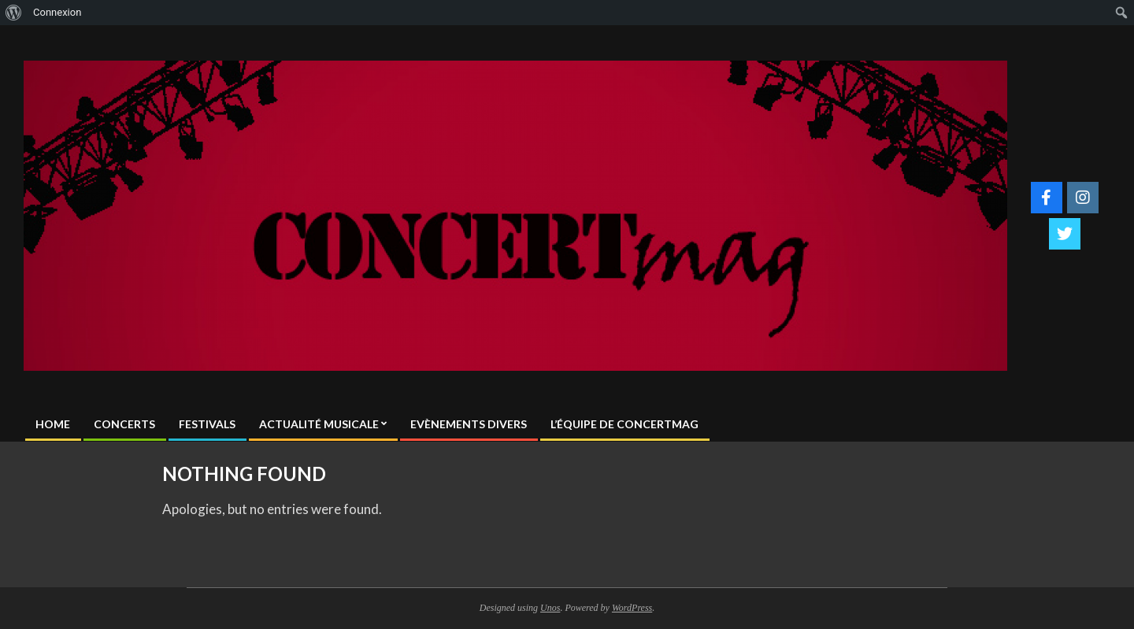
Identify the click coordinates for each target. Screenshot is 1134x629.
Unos (550, 607)
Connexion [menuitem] (57, 12)
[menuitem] (14, 12)
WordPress (632, 607)
